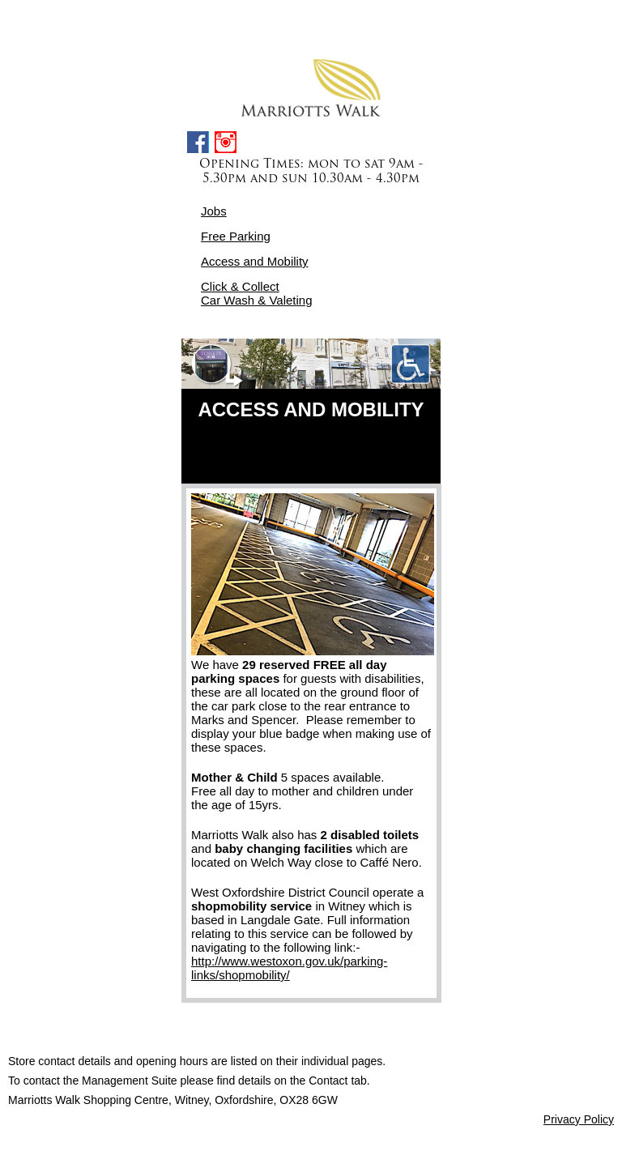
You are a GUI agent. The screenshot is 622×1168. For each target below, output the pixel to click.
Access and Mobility (255, 261)
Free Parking (236, 236)
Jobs (214, 211)
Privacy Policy (578, 1119)
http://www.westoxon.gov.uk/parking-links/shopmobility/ (289, 968)
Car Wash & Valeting (257, 300)
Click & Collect (240, 286)
